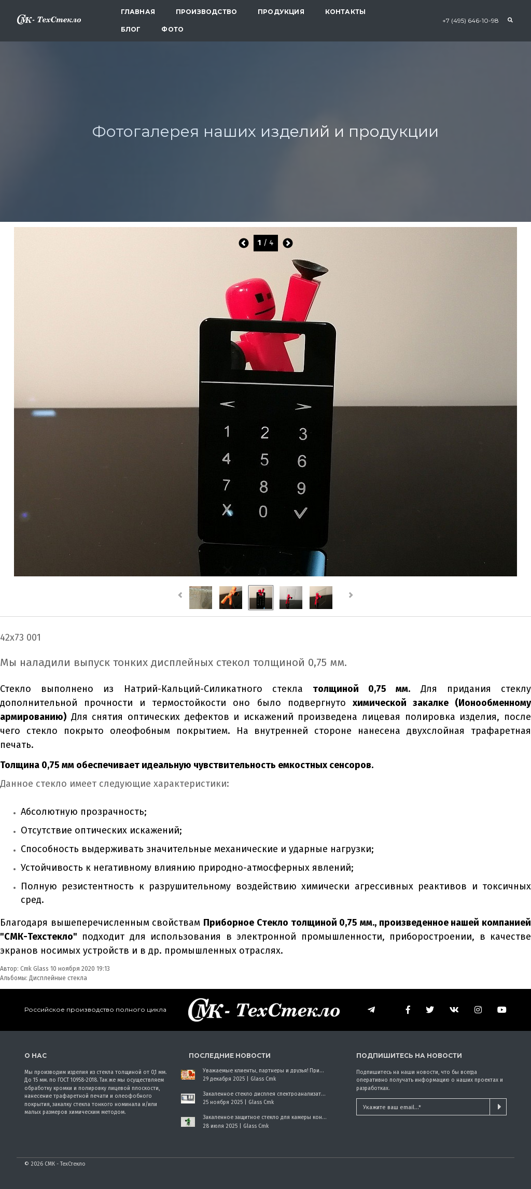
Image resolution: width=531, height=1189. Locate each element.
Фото (172, 29)
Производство (206, 12)
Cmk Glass (34, 968)
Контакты (345, 12)
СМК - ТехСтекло (65, 1163)
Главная (138, 12)
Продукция (281, 12)
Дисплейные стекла (58, 978)
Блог (131, 29)
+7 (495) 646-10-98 (470, 20)
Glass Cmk (263, 1078)
